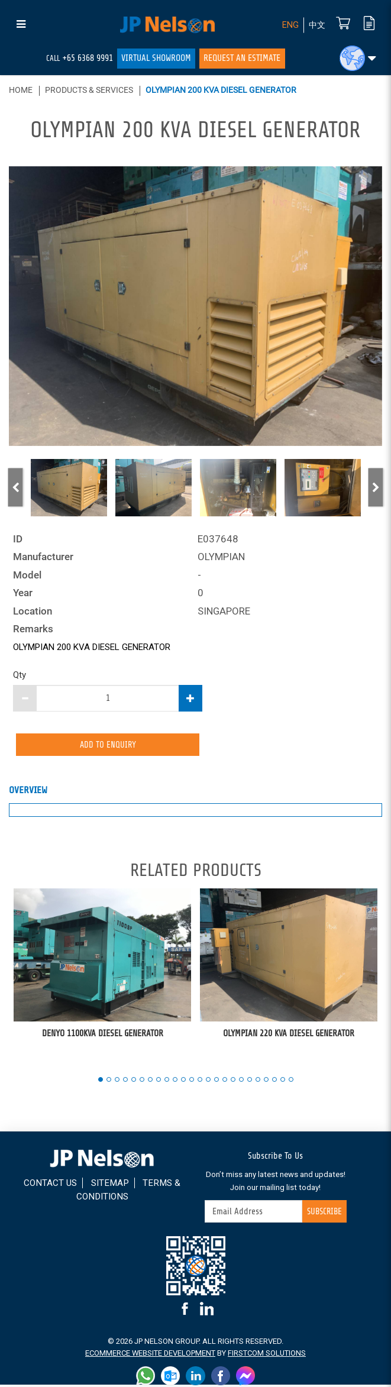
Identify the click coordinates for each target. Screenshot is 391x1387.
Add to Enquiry (108, 745)
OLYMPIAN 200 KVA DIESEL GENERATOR (221, 90)
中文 (316, 25)
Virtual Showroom (156, 58)
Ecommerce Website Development (150, 1354)
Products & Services (89, 90)
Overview (28, 792)
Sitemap (110, 1185)
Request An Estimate (241, 58)
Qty (19, 675)
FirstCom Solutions (267, 1354)
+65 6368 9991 (87, 58)
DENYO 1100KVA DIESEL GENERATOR (102, 1035)
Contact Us (50, 1185)
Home (21, 90)
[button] (358, 58)
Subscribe (323, 1213)
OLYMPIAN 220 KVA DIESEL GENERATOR (289, 1035)
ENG (289, 25)
